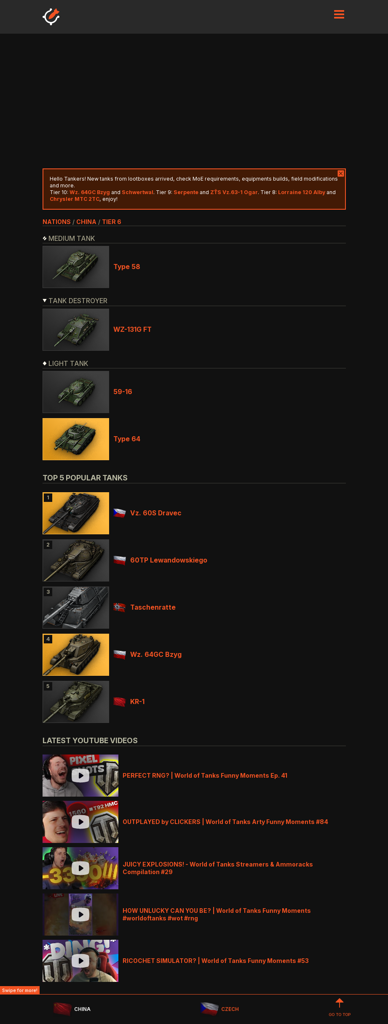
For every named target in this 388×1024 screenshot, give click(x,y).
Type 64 (126, 439)
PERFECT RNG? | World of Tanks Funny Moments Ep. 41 (205, 775)
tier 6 (111, 221)
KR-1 (128, 702)
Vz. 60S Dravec (147, 513)
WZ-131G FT (132, 329)
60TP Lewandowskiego (160, 560)
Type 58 (126, 267)
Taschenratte (144, 607)
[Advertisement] (194, 101)
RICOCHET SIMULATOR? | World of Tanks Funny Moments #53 (216, 960)
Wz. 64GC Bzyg (147, 655)
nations (57, 221)
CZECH (219, 1009)
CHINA (72, 1009)
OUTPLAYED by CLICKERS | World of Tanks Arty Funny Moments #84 (225, 821)
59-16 (122, 392)
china (86, 221)
